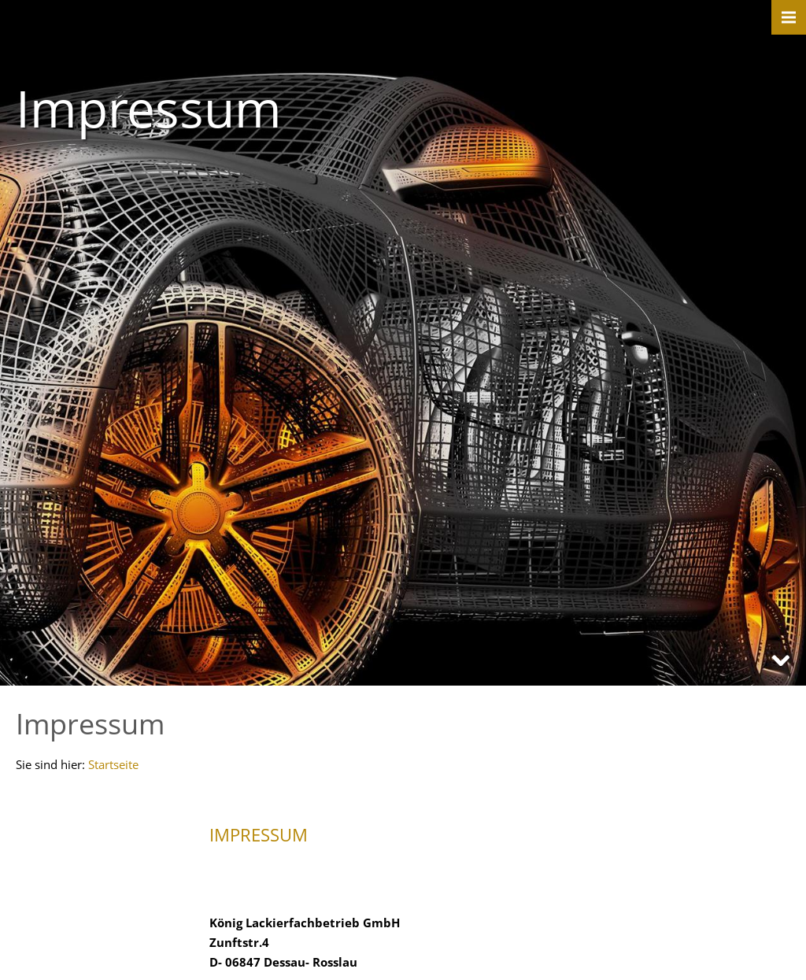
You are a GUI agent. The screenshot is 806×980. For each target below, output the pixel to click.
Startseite (113, 764)
